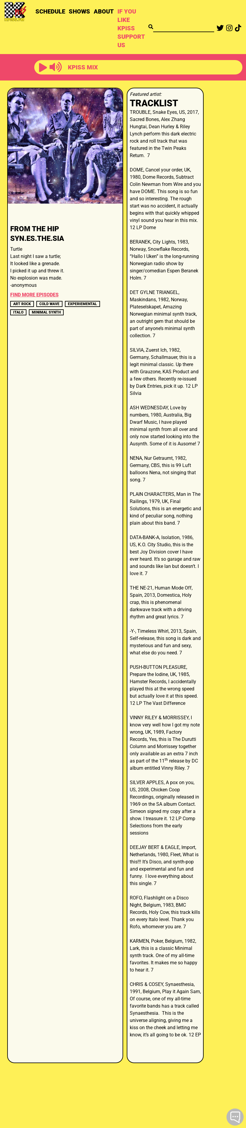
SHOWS (79, 11)
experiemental (82, 304)
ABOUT (104, 11)
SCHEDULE (50, 11)
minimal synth (46, 312)
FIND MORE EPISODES (34, 295)
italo (18, 312)
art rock (22, 304)
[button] (43, 67)
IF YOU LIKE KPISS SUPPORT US (131, 28)
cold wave (49, 304)
